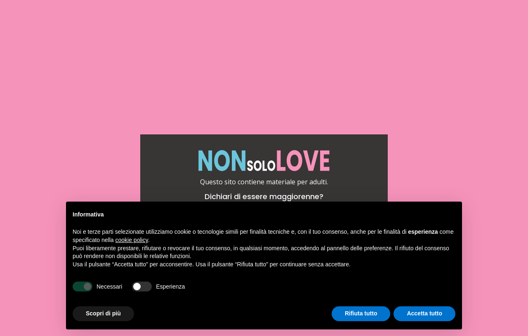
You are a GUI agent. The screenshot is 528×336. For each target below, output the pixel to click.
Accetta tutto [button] (424, 313)
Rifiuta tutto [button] (361, 313)
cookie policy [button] (132, 240)
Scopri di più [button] (103, 313)
